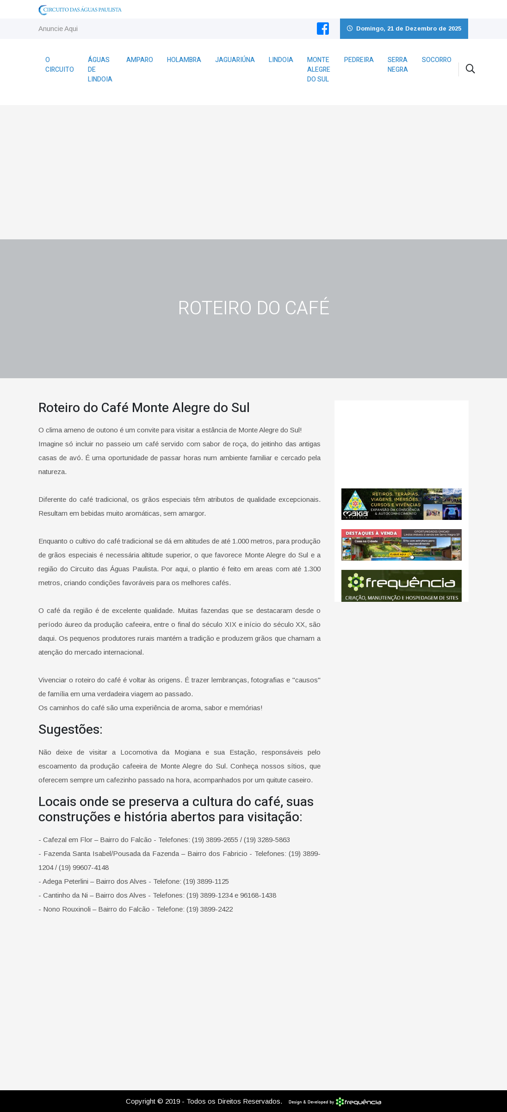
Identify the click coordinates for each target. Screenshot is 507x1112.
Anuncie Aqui (58, 28)
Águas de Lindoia (100, 69)
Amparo (139, 60)
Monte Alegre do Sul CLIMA (401, 444)
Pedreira (359, 60)
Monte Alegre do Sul (318, 69)
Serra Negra (398, 65)
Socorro (436, 60)
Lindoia (281, 60)
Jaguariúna (235, 60)
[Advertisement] (253, 170)
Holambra (184, 60)
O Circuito (59, 65)
